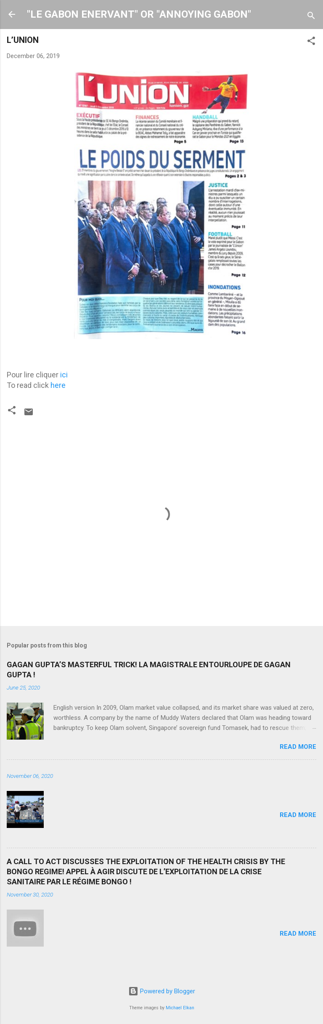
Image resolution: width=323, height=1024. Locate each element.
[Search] (311, 17)
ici (64, 374)
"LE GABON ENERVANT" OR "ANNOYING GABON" (139, 14)
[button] (311, 42)
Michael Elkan (180, 1008)
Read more (298, 747)
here (58, 385)
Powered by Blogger (161, 991)
